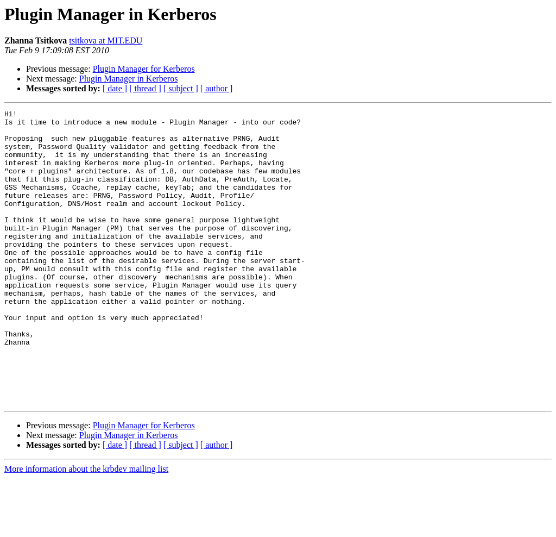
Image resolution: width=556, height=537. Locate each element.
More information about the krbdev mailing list (86, 527)
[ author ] (216, 88)
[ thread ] (145, 88)
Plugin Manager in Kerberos (128, 78)
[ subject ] (180, 88)
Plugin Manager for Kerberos (144, 68)
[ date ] (115, 88)
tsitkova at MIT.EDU (105, 40)
